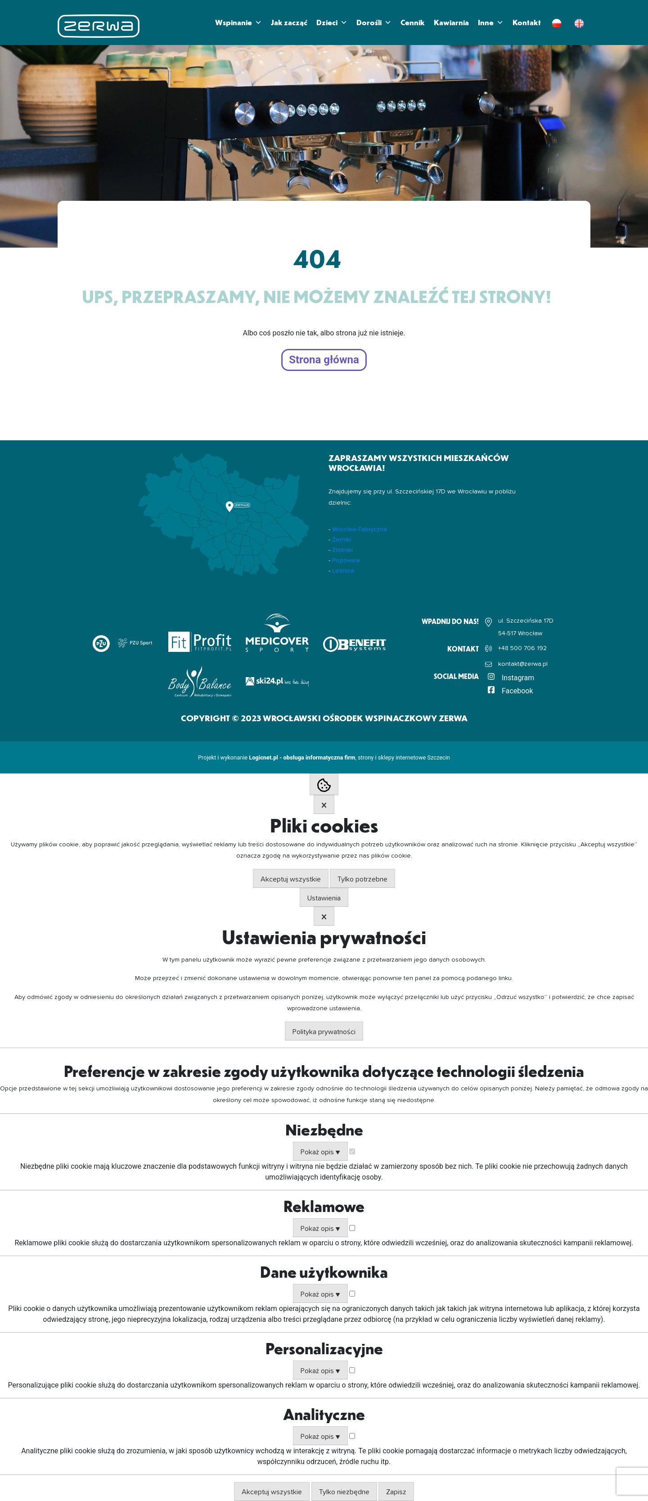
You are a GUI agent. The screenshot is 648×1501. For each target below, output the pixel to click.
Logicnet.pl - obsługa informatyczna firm (302, 757)
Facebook (517, 691)
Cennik (412, 22)
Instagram (518, 678)
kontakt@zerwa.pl (523, 664)
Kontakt (527, 22)
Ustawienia (324, 898)
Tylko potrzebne (362, 879)
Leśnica (343, 571)
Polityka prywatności (324, 1031)
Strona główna (324, 360)
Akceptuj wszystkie (291, 879)
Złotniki (342, 550)
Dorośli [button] (374, 23)
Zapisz (396, 1492)
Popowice (346, 560)
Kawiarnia (451, 22)
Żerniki (341, 540)
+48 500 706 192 (522, 648)
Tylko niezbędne (344, 1492)
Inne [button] (491, 23)
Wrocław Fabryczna (359, 529)
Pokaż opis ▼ (320, 1152)
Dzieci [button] (331, 23)
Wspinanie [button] (238, 23)
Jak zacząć (289, 22)
